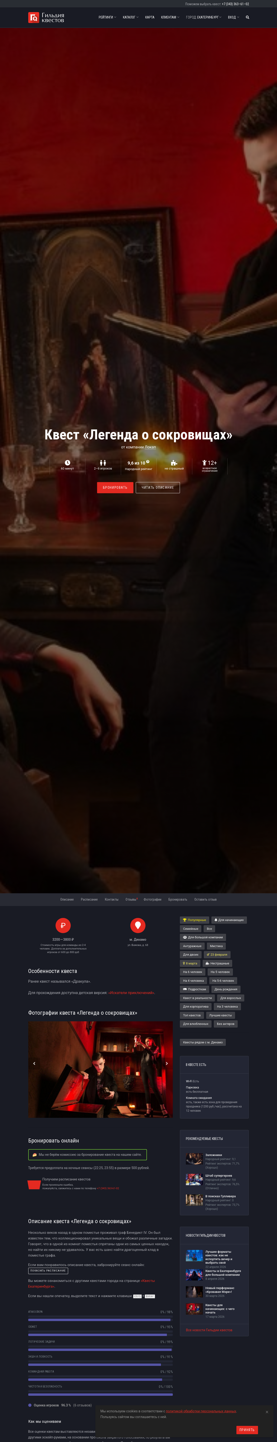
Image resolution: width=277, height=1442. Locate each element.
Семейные (190, 929)
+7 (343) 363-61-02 (108, 1188)
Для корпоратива (195, 1006)
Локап (150, 447)
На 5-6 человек (223, 980)
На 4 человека (193, 980)
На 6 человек (192, 972)
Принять (247, 1430)
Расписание (89, 899)
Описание (67, 899)
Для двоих (190, 954)
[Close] (267, 1411)
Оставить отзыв (205, 899)
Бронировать (115, 487)
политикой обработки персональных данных (201, 1411)
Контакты (111, 899)
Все (209, 929)
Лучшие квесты (220, 1015)
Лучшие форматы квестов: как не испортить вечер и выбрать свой (218, 1257)
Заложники (213, 1155)
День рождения (226, 989)
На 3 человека (227, 1006)
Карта (150, 17)
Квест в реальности (197, 998)
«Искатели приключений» (131, 993)
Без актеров (226, 1024)
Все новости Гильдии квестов (209, 1330)
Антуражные (192, 946)
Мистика (216, 946)
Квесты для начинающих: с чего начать (220, 1308)
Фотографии (152, 899)
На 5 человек (220, 972)
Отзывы (132, 899)
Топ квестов (192, 1015)
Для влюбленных (195, 1024)
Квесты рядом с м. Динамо (203, 1042)
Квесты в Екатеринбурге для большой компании (223, 1272)
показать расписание (48, 1270)
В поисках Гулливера (220, 1196)
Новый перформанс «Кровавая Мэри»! (219, 1290)
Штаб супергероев (218, 1175)
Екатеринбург (203, 17)
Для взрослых (230, 998)
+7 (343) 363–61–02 (235, 4)
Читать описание (158, 487)
